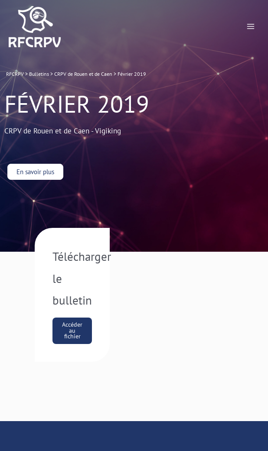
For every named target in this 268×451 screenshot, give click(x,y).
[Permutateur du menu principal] (251, 27)
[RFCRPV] (35, 26)
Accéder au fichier (72, 330)
